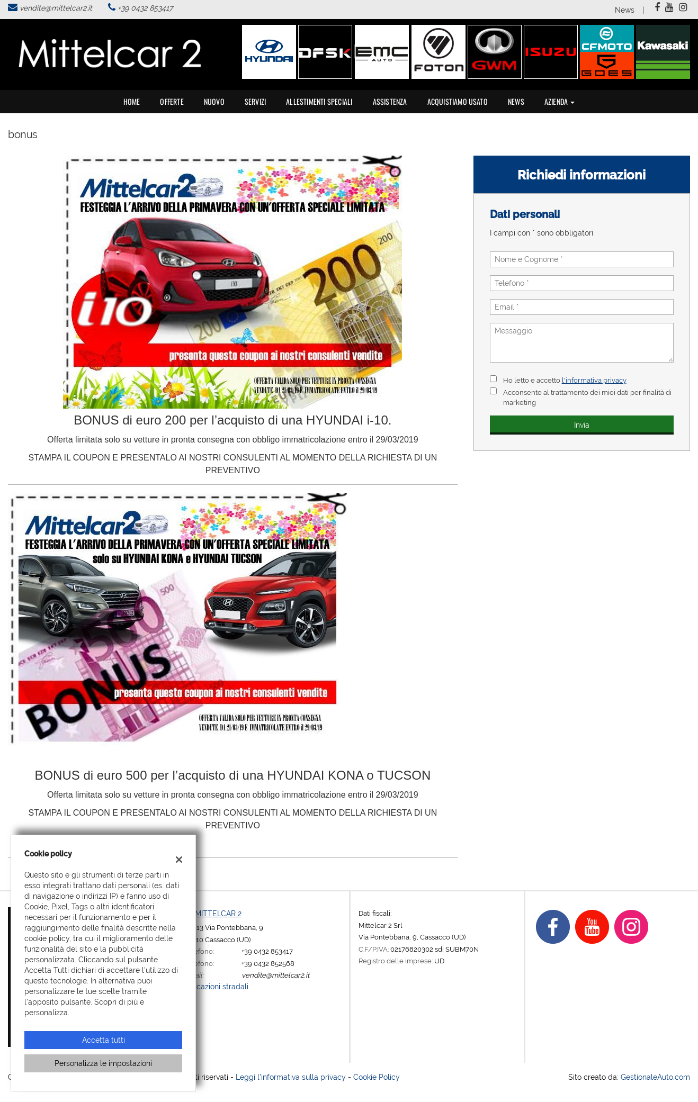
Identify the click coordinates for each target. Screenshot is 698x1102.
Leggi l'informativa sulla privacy (291, 1077)
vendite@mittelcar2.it (56, 8)
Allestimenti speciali (319, 101)
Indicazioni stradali (216, 986)
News (624, 10)
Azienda (559, 101)
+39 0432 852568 (267, 963)
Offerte (171, 101)
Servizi (255, 101)
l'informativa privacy (594, 380)
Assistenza (390, 101)
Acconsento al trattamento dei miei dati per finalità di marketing (587, 397)
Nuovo (214, 101)
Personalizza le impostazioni (103, 1063)
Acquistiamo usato (457, 101)
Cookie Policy (376, 1077)
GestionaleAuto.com (655, 1077)
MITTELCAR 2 (218, 913)
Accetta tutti (103, 1040)
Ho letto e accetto (565, 380)
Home (131, 101)
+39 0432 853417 (145, 8)
